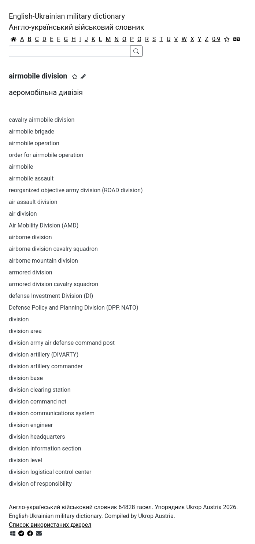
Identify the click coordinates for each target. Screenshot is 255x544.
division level (25, 460)
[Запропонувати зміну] (83, 77)
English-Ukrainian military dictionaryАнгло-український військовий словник (76, 22)
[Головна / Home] (13, 39)
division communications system (52, 413)
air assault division (33, 201)
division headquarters (37, 436)
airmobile (21, 166)
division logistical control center (50, 471)
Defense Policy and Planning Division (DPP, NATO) (73, 307)
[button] (75, 76)
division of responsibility (40, 483)
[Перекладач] (237, 39)
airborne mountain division (43, 260)
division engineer (31, 424)
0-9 (216, 39)
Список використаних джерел (50, 524)
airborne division (30, 237)
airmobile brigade (31, 131)
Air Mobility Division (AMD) (43, 225)
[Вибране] (227, 39)
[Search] (69, 51)
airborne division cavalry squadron (53, 248)
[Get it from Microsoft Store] (12, 533)
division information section (45, 448)
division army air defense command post (62, 342)
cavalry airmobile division (41, 119)
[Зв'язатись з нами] (39, 533)
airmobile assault (31, 178)
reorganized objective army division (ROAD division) (76, 190)
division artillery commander (46, 366)
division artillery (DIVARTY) (43, 354)
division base (26, 378)
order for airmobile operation (46, 154)
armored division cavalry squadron (53, 284)
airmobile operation (34, 143)
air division (23, 213)
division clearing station (39, 389)
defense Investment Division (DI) (51, 295)
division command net (37, 401)
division (19, 319)
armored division (30, 272)
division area (25, 331)
